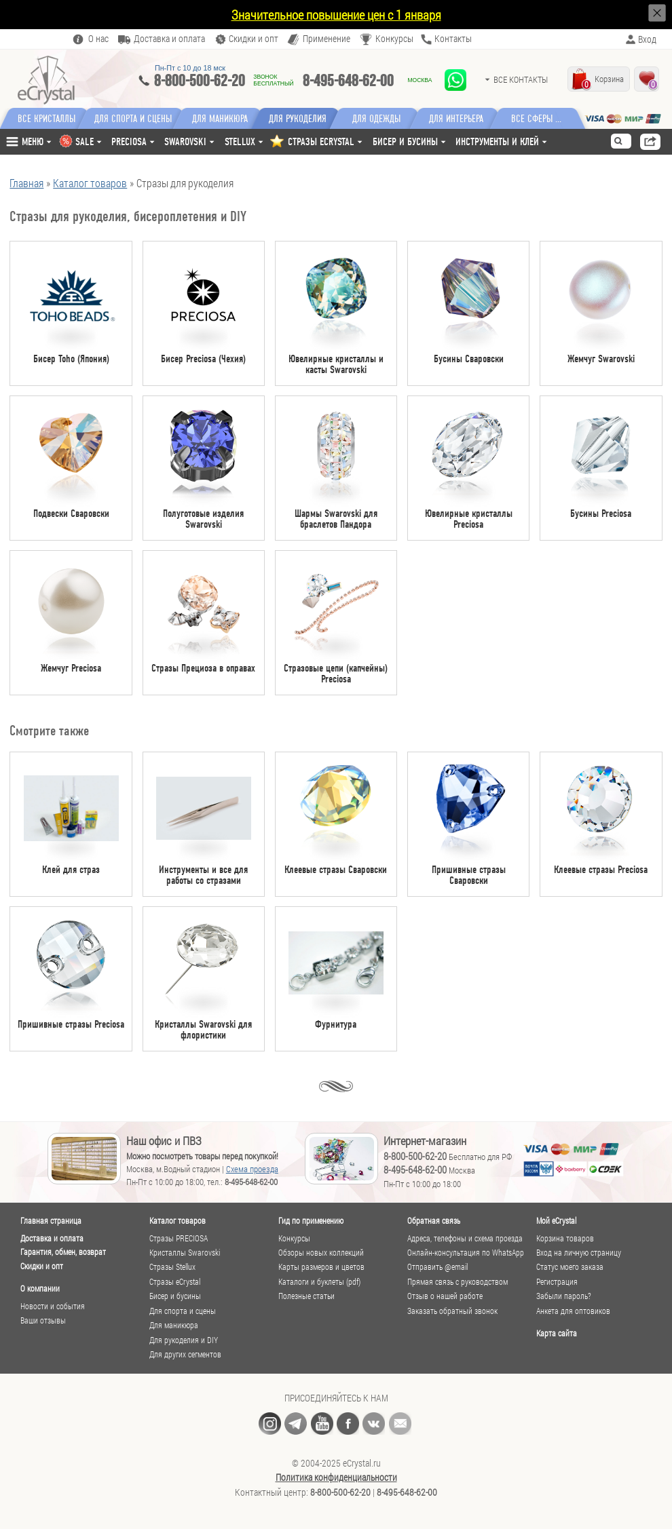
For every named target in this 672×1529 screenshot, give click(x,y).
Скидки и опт (41, 1266)
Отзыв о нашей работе (445, 1296)
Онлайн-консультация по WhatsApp (465, 1252)
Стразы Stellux (172, 1267)
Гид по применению (310, 1220)
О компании (40, 1288)
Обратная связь (433, 1220)
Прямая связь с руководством (457, 1282)
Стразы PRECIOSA (178, 1238)
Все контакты (520, 79)
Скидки (253, 39)
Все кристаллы (46, 119)
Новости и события (52, 1306)
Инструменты (497, 141)
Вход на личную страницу (578, 1252)
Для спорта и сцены (182, 1311)
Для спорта (135, 119)
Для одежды (384, 119)
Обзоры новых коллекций (321, 1252)
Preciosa (129, 141)
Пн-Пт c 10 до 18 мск (190, 68)
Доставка (169, 39)
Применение (326, 39)
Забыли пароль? (563, 1296)
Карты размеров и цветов (321, 1267)
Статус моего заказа (569, 1267)
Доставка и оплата (51, 1238)
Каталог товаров (177, 1220)
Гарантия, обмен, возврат (63, 1252)
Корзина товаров (565, 1238)
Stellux (240, 141)
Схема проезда (252, 1169)
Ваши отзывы (43, 1320)
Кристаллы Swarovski (184, 1252)
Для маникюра (223, 119)
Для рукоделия (304, 119)
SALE (84, 141)
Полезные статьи (306, 1296)
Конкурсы (394, 39)
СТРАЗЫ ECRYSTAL (321, 141)
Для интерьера (463, 119)
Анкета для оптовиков (573, 1311)
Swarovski (185, 141)
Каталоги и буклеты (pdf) (319, 1282)
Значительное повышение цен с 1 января (336, 14)
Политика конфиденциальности (336, 1477)
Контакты (453, 39)
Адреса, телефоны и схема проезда (465, 1238)
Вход (647, 39)
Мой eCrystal (556, 1220)
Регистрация (557, 1282)
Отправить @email (437, 1267)
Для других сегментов (185, 1354)
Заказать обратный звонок (452, 1311)
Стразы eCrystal (174, 1282)
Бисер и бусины (405, 141)
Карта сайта (556, 1333)
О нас (98, 39)
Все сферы (539, 119)
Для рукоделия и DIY (183, 1340)
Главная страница (50, 1220)
